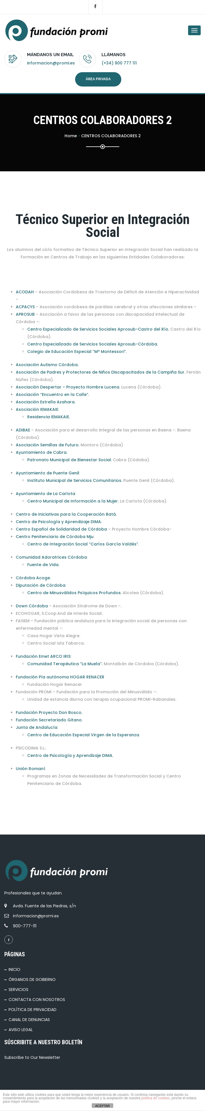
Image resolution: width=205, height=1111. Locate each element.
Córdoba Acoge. (33, 578)
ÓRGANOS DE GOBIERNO (32, 979)
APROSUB (25, 314)
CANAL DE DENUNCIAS (29, 1019)
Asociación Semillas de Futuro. (47, 445)
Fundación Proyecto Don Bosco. (49, 712)
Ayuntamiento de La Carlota (45, 493)
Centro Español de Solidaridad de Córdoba (61, 529)
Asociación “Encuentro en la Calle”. (52, 394)
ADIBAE (23, 430)
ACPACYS (25, 307)
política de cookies (155, 1098)
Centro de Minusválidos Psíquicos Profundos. (74, 593)
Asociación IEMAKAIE (37, 409)
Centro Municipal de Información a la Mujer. (73, 501)
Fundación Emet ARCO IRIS (43, 656)
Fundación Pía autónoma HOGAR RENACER (60, 677)
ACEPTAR (102, 1106)
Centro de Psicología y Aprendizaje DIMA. (59, 522)
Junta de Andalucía (36, 727)
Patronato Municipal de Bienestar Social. (69, 460)
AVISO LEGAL (21, 1030)
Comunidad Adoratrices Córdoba (51, 557)
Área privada (98, 79)
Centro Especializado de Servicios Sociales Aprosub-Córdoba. (92, 344)
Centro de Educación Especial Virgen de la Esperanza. (83, 735)
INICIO (14, 969)
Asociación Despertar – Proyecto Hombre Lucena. (68, 387)
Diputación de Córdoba (40, 585)
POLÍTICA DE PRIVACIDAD (32, 1009)
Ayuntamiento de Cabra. (41, 452)
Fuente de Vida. (43, 565)
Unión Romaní (30, 769)
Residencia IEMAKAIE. (48, 417)
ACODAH (25, 292)
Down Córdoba (32, 606)
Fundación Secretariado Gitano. (49, 720)
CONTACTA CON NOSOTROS (37, 999)
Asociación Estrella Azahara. (45, 402)
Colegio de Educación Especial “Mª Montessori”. (77, 351)
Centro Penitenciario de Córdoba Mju (54, 536)
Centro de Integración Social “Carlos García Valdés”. (83, 544)
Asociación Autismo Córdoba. (47, 365)
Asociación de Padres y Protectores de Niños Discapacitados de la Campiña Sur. (100, 372)
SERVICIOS (18, 989)
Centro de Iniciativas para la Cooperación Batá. (66, 514)
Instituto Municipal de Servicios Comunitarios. (74, 480)
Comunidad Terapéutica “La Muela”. (65, 664)
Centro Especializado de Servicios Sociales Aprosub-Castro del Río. (98, 329)
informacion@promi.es (51, 63)
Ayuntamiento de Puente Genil (47, 473)
